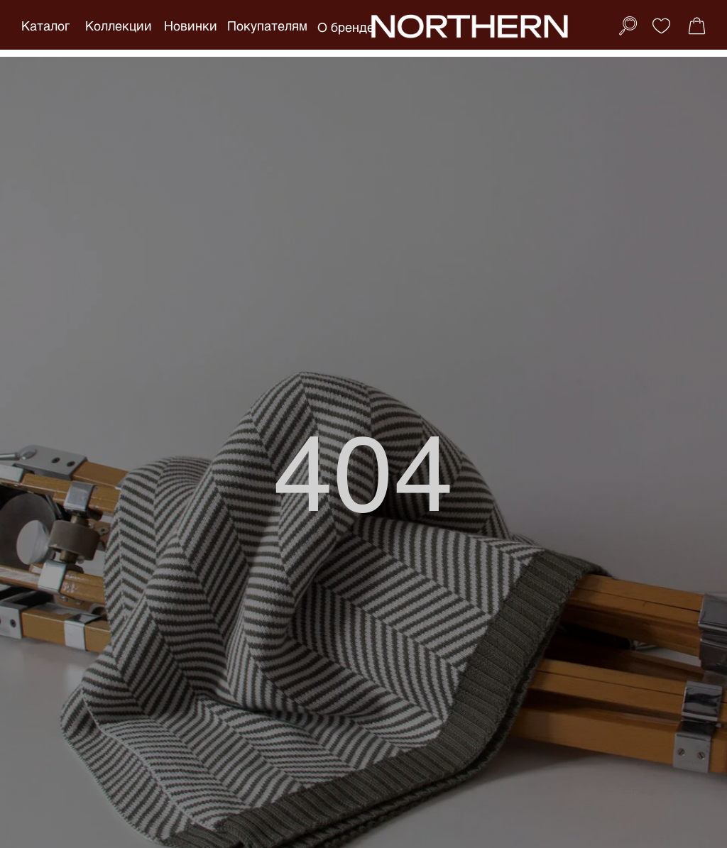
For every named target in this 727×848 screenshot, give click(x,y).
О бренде (345, 27)
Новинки (190, 25)
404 (363, 469)
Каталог (45, 25)
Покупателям (267, 25)
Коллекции (118, 25)
